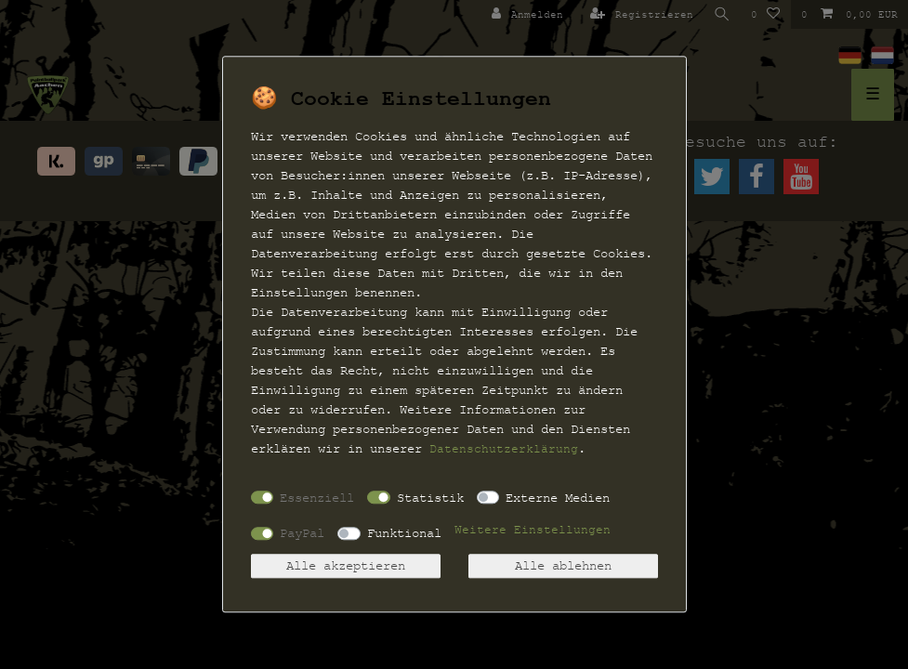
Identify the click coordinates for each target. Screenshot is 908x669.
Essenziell (317, 497)
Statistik (430, 497)
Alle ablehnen (563, 566)
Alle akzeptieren (345, 566)
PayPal (302, 533)
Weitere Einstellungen (532, 530)
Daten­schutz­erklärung (503, 448)
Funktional (404, 533)
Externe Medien (558, 497)
